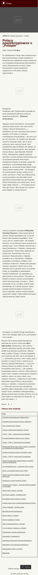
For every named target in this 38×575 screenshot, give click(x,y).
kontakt (13, 574)
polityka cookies (22, 574)
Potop (9, 3)
